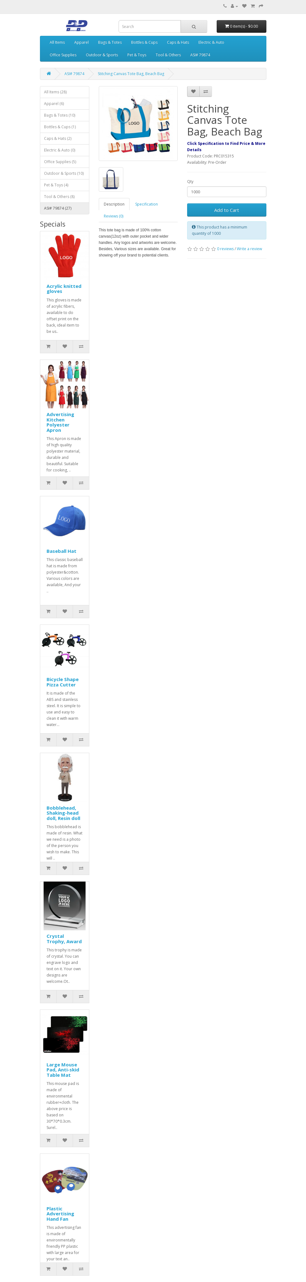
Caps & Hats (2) (57, 138)
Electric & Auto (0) (59, 150)
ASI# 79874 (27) (57, 208)
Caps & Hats (178, 42)
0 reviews (225, 248)
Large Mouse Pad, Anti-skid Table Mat (63, 1069)
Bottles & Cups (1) (60, 126)
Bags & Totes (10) (59, 115)
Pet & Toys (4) (56, 185)
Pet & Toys (136, 55)
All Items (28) (55, 92)
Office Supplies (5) (60, 161)
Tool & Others (168, 55)
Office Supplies (63, 55)
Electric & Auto (211, 42)
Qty (190, 181)
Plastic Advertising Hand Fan (60, 1213)
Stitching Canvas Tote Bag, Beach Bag (131, 73)
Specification (146, 204)
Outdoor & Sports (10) (64, 173)
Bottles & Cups (144, 42)
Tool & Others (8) (59, 196)
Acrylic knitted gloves (64, 288)
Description (114, 204)
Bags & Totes (110, 42)
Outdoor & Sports (102, 55)
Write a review (249, 248)
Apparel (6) (54, 103)
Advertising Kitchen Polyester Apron (60, 422)
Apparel (81, 42)
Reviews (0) (113, 216)
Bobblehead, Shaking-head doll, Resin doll (63, 813)
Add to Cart (226, 210)
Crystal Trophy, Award (64, 938)
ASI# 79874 (200, 55)
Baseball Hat (61, 551)
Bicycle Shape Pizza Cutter (63, 682)
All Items (57, 42)
